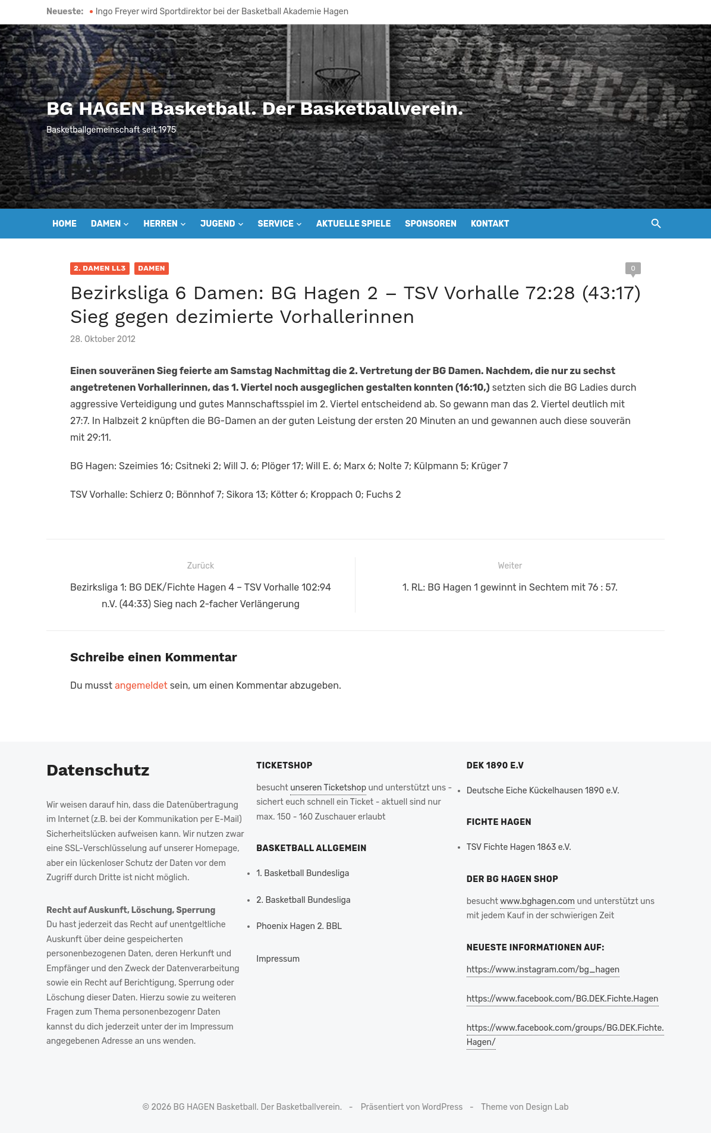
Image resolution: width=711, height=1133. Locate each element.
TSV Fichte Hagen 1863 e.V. (519, 847)
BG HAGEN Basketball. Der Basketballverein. (254, 108)
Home (64, 224)
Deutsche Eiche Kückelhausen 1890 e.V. (543, 791)
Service (275, 224)
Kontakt (490, 224)
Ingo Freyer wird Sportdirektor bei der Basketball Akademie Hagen (222, 12)
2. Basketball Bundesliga (303, 900)
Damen (106, 224)
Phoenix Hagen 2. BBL (299, 926)
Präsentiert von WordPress (412, 1107)
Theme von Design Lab (524, 1107)
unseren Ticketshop (328, 788)
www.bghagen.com (537, 901)
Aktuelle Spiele (353, 224)
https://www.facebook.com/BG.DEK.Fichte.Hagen (563, 999)
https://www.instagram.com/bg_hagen (543, 970)
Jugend (217, 224)
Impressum (278, 959)
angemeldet (141, 685)
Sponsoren (431, 224)
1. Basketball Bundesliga (302, 873)
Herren (160, 224)
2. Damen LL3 (100, 268)
